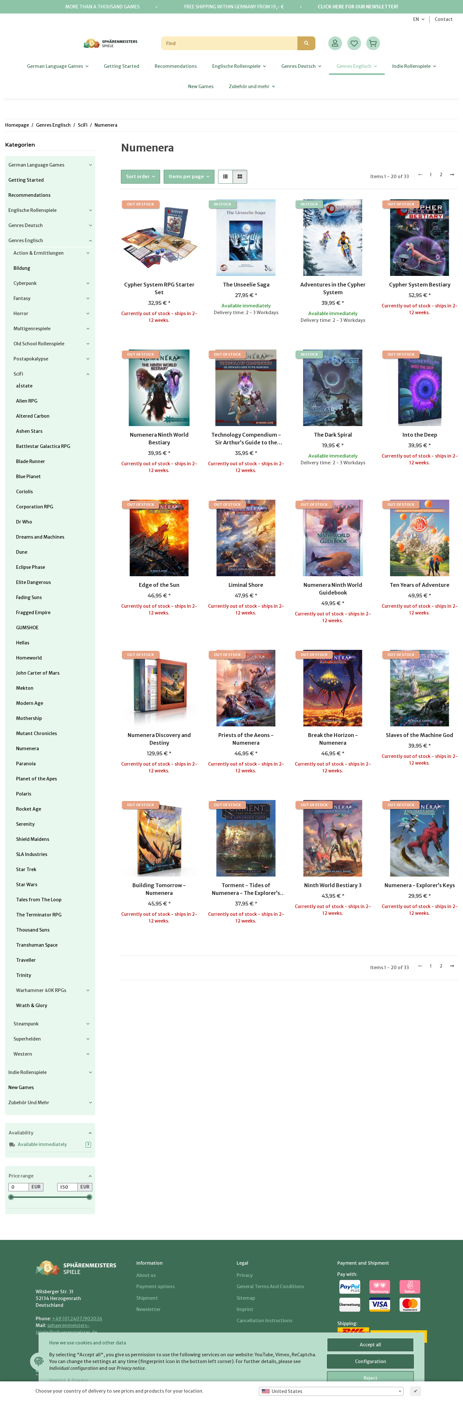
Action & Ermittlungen (39, 253)
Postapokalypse (31, 359)
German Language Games (36, 165)
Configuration (370, 1361)
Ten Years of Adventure (419, 585)
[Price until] (67, 1187)
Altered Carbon (33, 416)
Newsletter (148, 1309)
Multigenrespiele (32, 329)
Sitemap (246, 1298)
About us (146, 1275)
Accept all (370, 1345)
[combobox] (331, 1391)
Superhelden (27, 1039)
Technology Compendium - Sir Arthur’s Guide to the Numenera (246, 439)
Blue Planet (28, 476)
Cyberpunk (25, 283)
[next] (452, 174)
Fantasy (22, 298)
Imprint (57, 1380)
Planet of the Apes (36, 779)
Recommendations (29, 195)
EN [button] (416, 19)
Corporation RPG (34, 507)
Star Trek (26, 869)
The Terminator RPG (38, 915)
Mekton (24, 688)
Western (23, 1054)
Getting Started (26, 180)
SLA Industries (31, 854)
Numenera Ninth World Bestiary (159, 439)
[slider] (11, 1197)
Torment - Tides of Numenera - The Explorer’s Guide (246, 889)
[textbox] (331, 1391)
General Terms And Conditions (270, 1286)
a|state (24, 386)
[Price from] (18, 1187)
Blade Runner (30, 461)
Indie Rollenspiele (27, 1072)
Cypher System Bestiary (419, 284)
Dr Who (24, 522)
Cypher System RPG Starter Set (159, 288)
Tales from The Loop (38, 900)
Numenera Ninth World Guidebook (333, 589)
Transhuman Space (37, 945)
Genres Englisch (25, 240)
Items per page (186, 176)
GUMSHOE (27, 628)
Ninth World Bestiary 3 (333, 885)
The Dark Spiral (333, 435)
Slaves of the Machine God (419, 735)
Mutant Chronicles (36, 733)
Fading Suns (29, 597)
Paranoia (26, 764)
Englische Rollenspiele (32, 210)
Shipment (147, 1298)
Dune (21, 552)
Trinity (23, 975)
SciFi (18, 374)
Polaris (23, 794)
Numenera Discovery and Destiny (159, 739)
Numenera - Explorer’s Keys (420, 885)
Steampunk (26, 1024)
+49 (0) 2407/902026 (77, 1319)
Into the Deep (419, 435)
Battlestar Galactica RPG (43, 446)
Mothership (29, 718)
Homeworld (29, 658)
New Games (21, 1087)
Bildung (22, 268)
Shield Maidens (32, 839)
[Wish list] (354, 43)
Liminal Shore (246, 585)
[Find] (229, 43)
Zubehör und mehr (28, 1102)
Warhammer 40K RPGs (41, 990)
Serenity (25, 824)
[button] (335, 43)
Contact (444, 19)
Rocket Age (28, 809)
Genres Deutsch (25, 225)
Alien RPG (26, 401)
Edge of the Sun (159, 585)
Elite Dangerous (33, 582)
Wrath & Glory (31, 1005)
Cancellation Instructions (264, 1321)
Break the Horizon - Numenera (333, 739)
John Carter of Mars (37, 673)
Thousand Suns (33, 930)
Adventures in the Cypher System (333, 288)
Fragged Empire (33, 612)
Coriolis (24, 492)
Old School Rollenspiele (39, 344)
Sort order (138, 176)
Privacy (80, 1380)
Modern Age (29, 703)
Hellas (22, 643)
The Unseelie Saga (246, 284)
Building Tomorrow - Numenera (159, 889)
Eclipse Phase (30, 567)
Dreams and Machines (40, 537)
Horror (21, 313)
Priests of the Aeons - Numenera (246, 739)
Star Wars (26, 884)
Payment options (155, 1286)
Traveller (26, 960)
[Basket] (373, 43)
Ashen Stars (29, 431)
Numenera (27, 748)
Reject (370, 1378)
